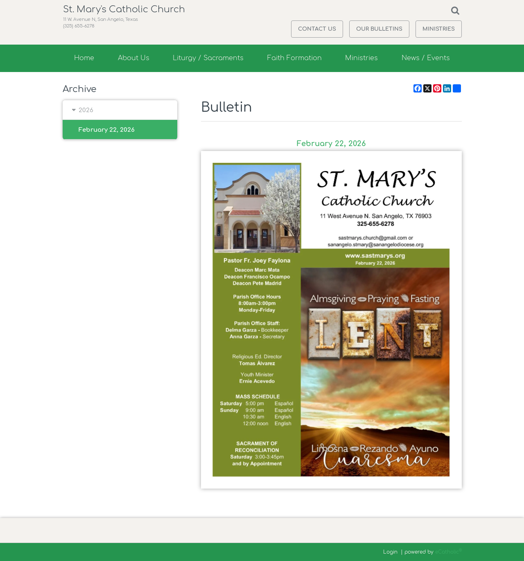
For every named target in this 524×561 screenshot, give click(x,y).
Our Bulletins (379, 29)
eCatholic (448, 552)
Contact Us (317, 29)
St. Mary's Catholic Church (127, 14)
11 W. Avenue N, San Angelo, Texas (105, 30)
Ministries (438, 29)
